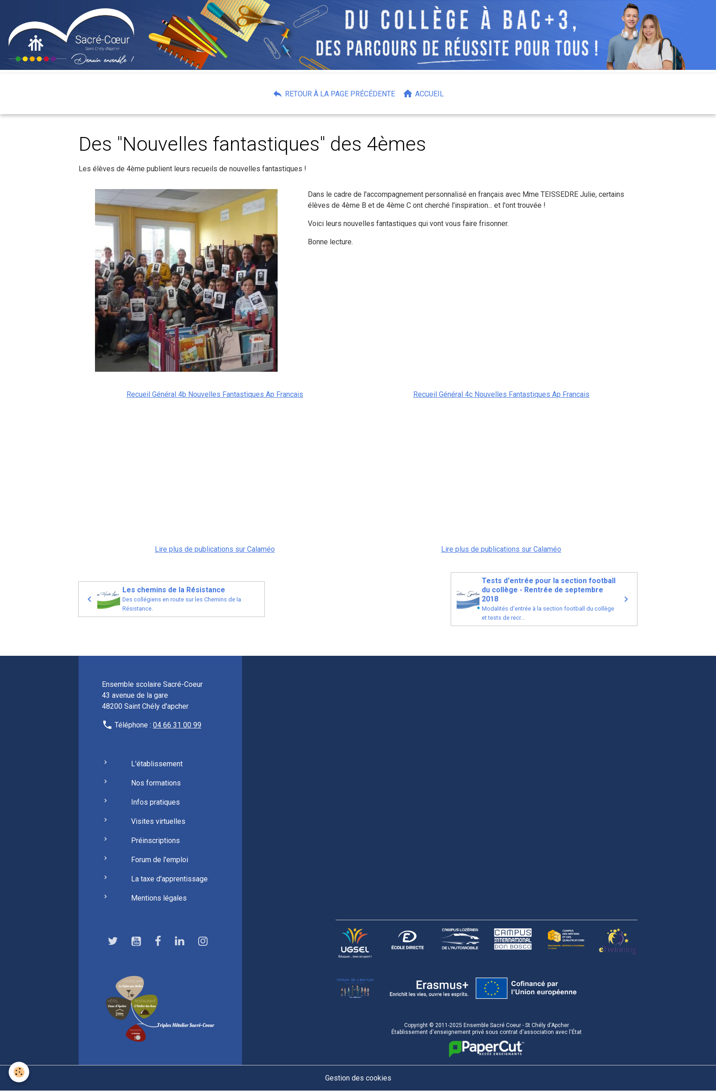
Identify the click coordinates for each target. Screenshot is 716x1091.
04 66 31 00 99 (177, 725)
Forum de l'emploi (159, 859)
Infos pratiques (155, 802)
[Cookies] (19, 1072)
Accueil (423, 93)
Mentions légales (159, 898)
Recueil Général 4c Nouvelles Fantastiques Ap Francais (501, 394)
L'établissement (157, 763)
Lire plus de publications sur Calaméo (215, 549)
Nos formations (156, 783)
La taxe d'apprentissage (169, 879)
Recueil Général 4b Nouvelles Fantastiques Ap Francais (214, 394)
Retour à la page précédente (333, 93)
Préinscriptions (155, 840)
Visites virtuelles (158, 821)
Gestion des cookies (358, 1078)
